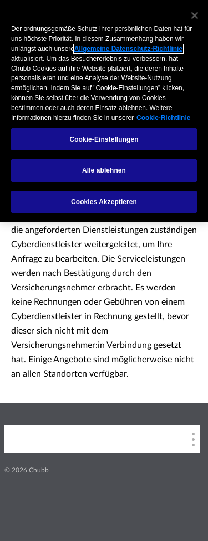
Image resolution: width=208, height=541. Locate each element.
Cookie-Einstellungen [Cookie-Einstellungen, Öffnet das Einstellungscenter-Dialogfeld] (103, 139)
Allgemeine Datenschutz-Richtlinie (128, 49)
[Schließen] (194, 15)
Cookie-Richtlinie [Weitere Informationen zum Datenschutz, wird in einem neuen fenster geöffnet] (163, 118)
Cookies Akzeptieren (104, 202)
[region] (104, 111)
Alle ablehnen (104, 170)
